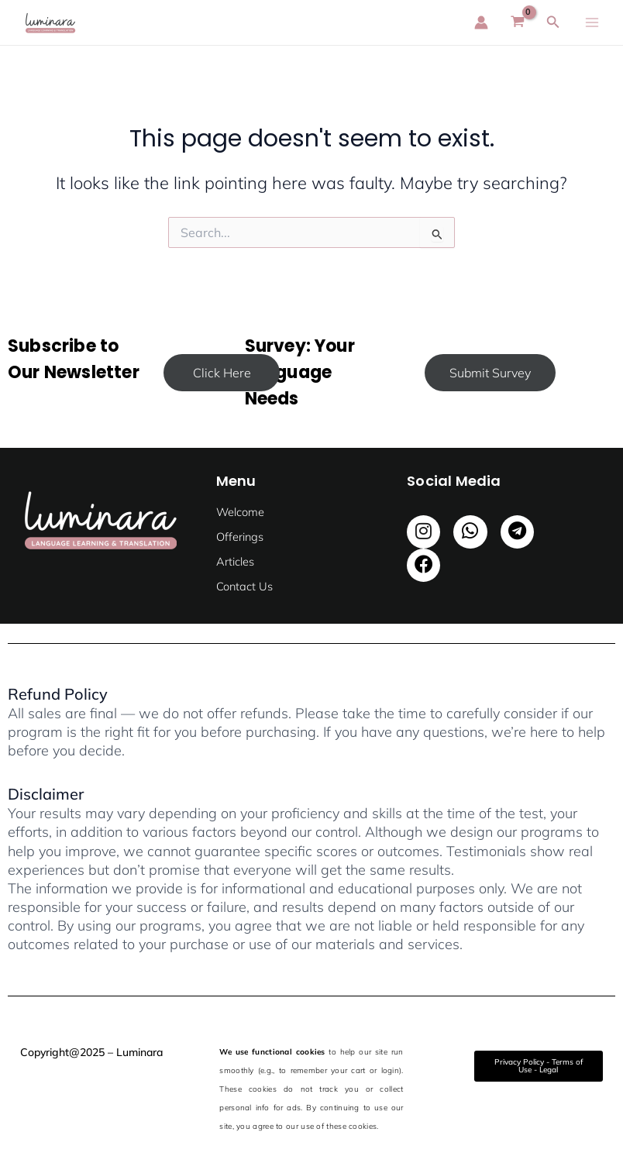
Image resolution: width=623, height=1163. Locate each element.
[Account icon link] (481, 22)
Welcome (240, 511)
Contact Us (244, 586)
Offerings (239, 536)
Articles (235, 561)
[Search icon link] (553, 22)
